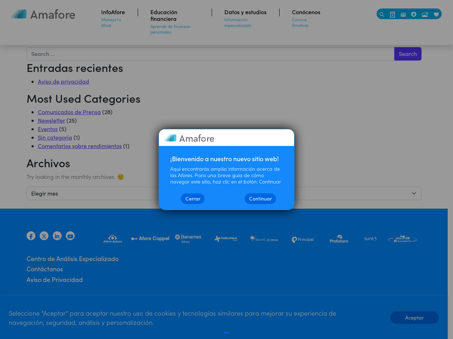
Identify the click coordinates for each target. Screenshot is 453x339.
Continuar (260, 198)
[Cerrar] (227, 332)
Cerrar (192, 198)
